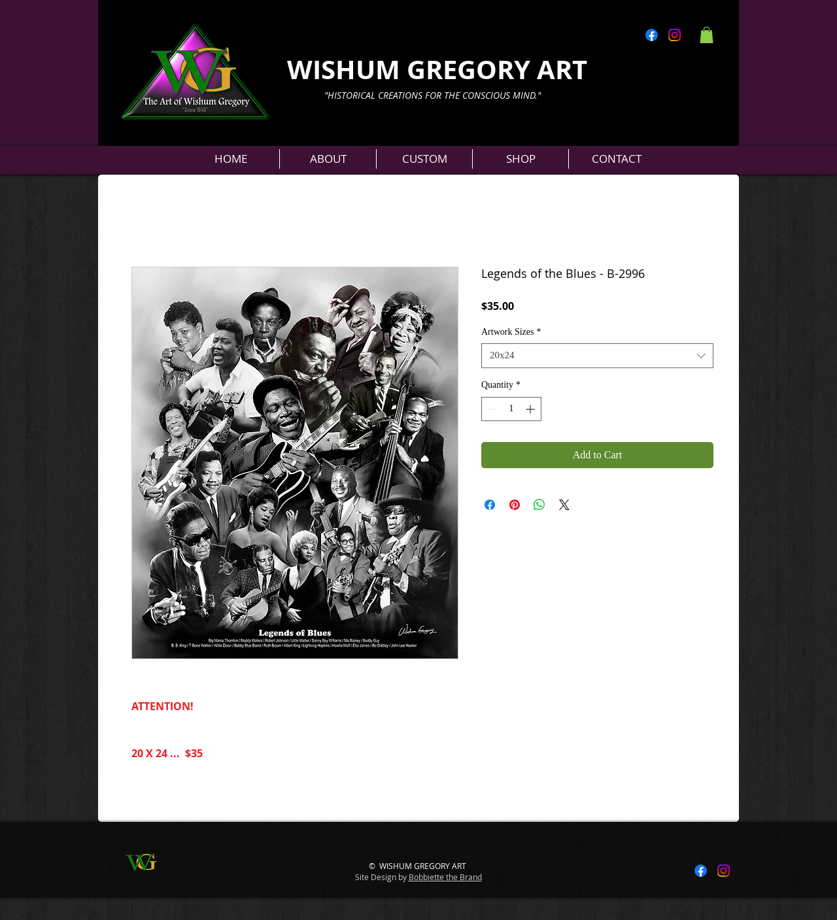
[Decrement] (491, 409)
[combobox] (597, 355)
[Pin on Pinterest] (514, 505)
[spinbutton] (511, 409)
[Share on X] (564, 505)
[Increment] (531, 409)
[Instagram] (674, 35)
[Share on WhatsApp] (539, 505)
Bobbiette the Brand (445, 877)
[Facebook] (651, 35)
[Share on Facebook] (490, 505)
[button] (706, 35)
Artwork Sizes (511, 332)
